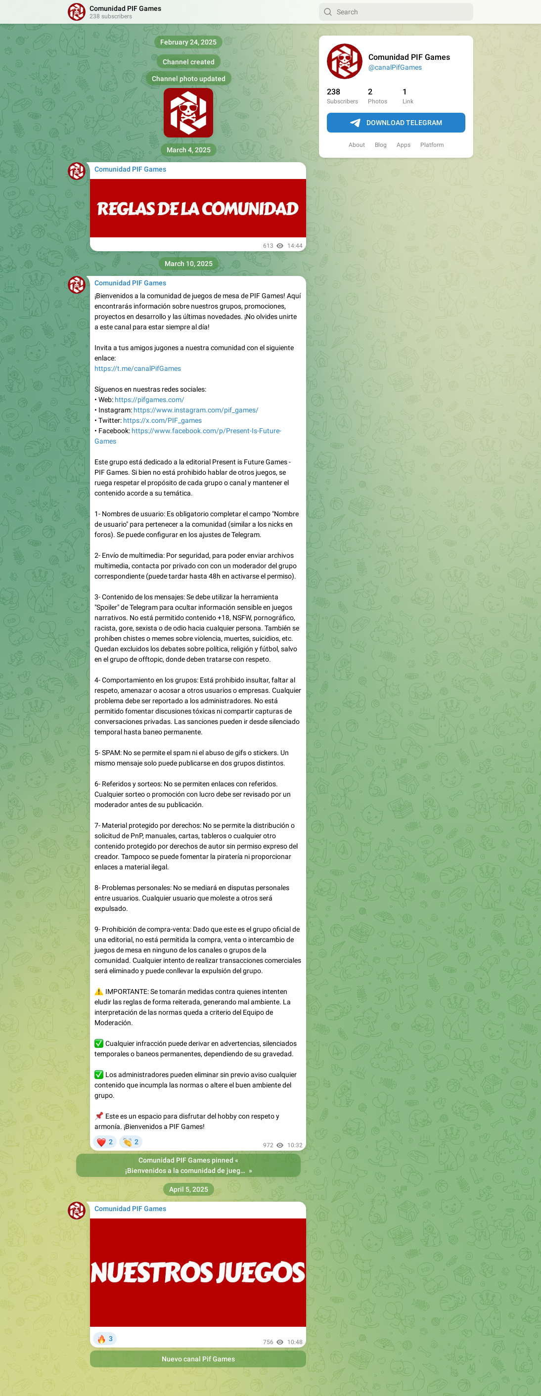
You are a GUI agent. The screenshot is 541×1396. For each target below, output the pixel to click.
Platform (432, 144)
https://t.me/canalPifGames (137, 368)
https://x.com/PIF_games (162, 420)
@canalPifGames (395, 67)
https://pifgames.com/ (149, 400)
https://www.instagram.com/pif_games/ (196, 410)
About (357, 144)
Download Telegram (396, 123)
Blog (381, 144)
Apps (403, 144)
